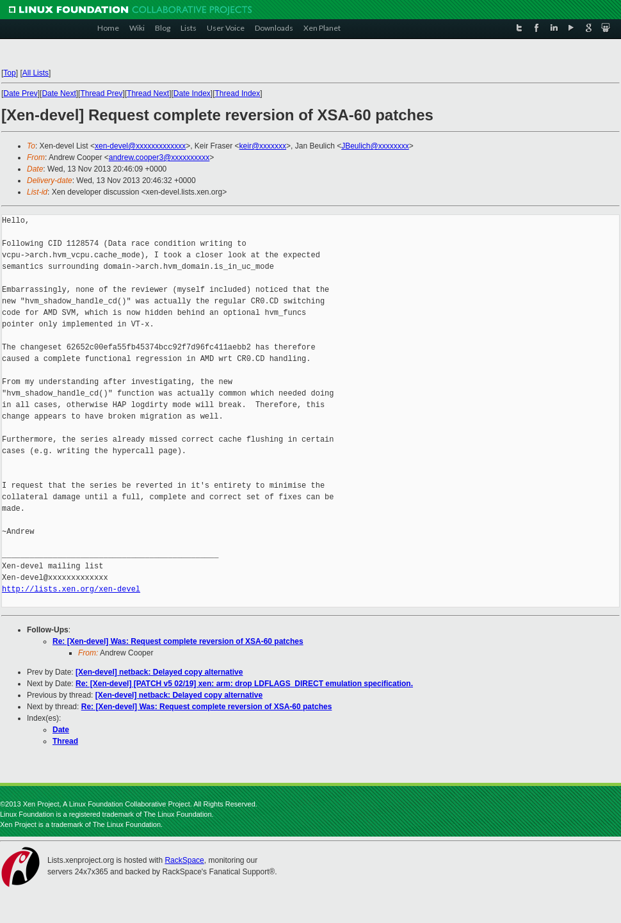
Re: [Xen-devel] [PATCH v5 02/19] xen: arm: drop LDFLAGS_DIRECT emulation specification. (244, 683)
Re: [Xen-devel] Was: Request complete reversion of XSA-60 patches (177, 641)
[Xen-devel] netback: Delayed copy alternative (159, 672)
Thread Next (148, 93)
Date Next (59, 93)
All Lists (35, 72)
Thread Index (238, 93)
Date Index (192, 93)
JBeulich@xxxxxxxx (375, 145)
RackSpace (184, 860)
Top (9, 72)
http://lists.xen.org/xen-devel (71, 589)
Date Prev (20, 93)
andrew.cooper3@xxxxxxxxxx (159, 157)
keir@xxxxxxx (263, 145)
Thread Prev (101, 93)
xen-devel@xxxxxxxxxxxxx (140, 145)
